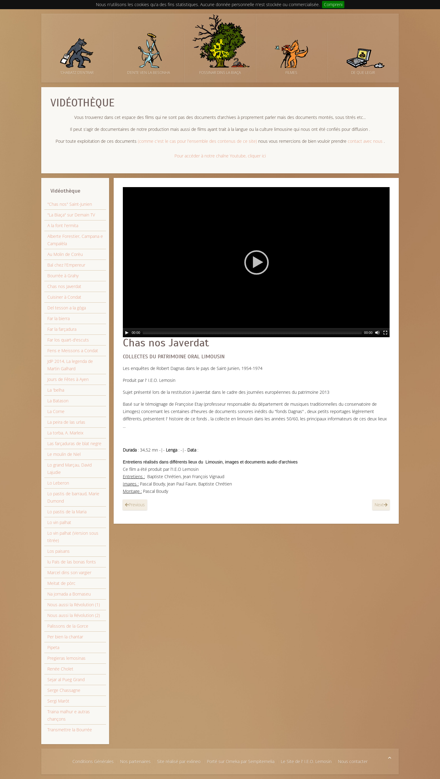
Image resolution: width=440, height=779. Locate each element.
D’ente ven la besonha (148, 72)
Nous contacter (353, 761)
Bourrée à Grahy (63, 276)
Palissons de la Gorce (67, 626)
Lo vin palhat (59, 522)
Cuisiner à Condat (64, 297)
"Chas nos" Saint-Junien (69, 204)
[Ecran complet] (385, 332)
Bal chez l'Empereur (66, 265)
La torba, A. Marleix (65, 433)
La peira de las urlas (66, 422)
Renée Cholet (60, 669)
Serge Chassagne (63, 690)
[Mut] (377, 332)
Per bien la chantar (65, 637)
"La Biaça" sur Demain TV (71, 215)
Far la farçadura (61, 329)
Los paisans (58, 551)
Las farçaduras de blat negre (74, 443)
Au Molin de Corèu (65, 254)
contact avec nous (365, 141)
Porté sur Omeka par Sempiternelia (240, 761)
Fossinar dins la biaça (220, 72)
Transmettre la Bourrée (69, 730)
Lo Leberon (58, 483)
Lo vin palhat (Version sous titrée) (72, 536)
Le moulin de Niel (64, 454)
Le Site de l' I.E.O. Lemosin (306, 761)
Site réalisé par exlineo (178, 761)
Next (381, 505)
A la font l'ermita (62, 225)
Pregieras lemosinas (66, 658)
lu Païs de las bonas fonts (71, 562)
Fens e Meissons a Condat (72, 350)
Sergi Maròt (58, 701)
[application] (256, 262)
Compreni (333, 4)
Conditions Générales (93, 761)
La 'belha (55, 390)
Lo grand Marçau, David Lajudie (69, 468)
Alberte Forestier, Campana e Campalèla (75, 239)
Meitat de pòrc (61, 583)
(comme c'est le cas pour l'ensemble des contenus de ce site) (197, 141)
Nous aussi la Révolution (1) (73, 604)
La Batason (57, 401)
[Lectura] (126, 332)
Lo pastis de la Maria (66, 512)
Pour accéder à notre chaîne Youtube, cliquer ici (220, 156)
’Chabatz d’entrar (77, 72)
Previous (135, 505)
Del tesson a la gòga (66, 308)
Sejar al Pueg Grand (66, 679)
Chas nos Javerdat (166, 342)
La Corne (55, 411)
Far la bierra (58, 318)
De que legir (363, 72)
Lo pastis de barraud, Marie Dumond (73, 497)
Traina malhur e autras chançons (68, 715)
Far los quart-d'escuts (68, 340)
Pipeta (53, 647)
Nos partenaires (135, 761)
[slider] (252, 332)
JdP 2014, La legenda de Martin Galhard (70, 364)
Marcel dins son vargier (69, 572)
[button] (256, 262)
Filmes (291, 72)
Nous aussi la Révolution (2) (73, 615)
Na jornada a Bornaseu (69, 594)
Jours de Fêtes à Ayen (68, 379)
